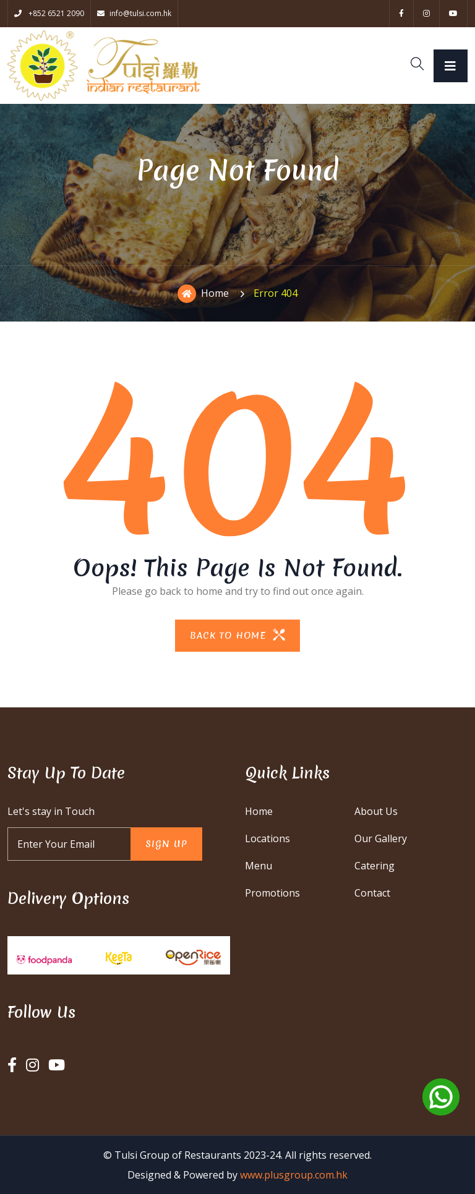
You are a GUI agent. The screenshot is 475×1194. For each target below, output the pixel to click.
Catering (374, 865)
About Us (376, 811)
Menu (258, 865)
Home (203, 293)
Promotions (272, 893)
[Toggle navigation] (451, 65)
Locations (267, 838)
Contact (372, 893)
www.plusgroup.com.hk (294, 1175)
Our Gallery (380, 838)
